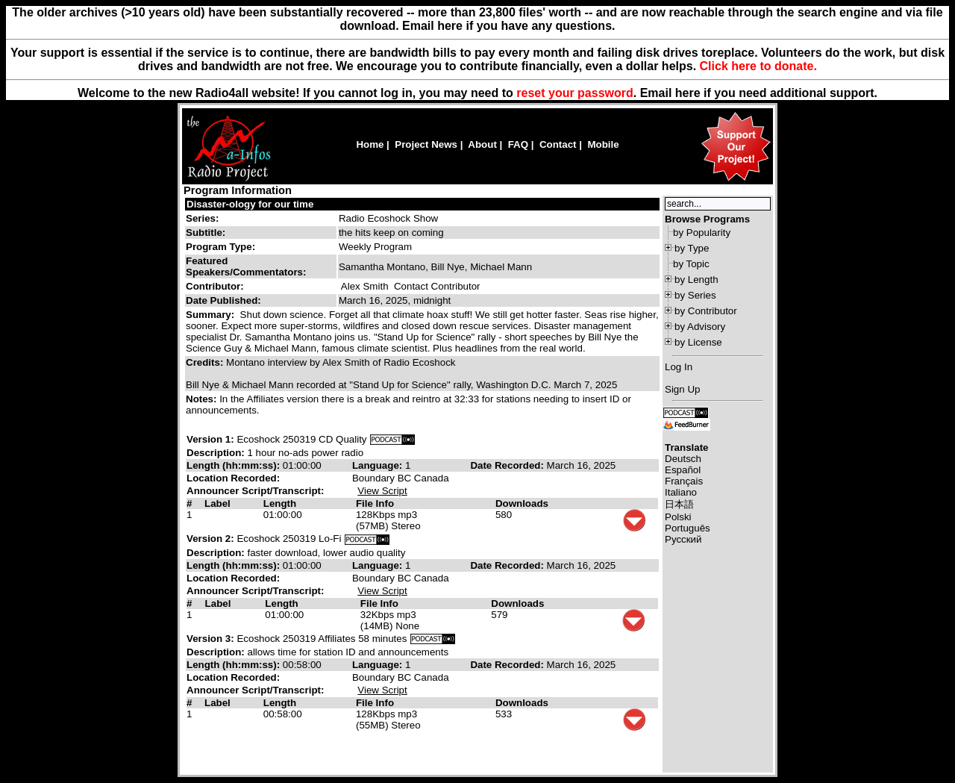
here (688, 93)
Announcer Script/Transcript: (255, 490)
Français (684, 481)
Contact (558, 144)
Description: (217, 452)
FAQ (518, 144)
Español (683, 469)
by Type (691, 248)
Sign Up (682, 389)
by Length (696, 279)
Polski (678, 516)
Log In (678, 366)
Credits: (206, 362)
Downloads (521, 503)
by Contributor (705, 310)
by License (698, 342)
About (482, 144)
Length (279, 503)
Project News (426, 144)
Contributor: (215, 286)
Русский (683, 539)
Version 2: (210, 538)
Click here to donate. (758, 66)
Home (369, 144)
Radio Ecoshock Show (388, 218)
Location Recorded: (233, 478)
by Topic (691, 263)
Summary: (211, 314)
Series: (202, 218)
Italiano (681, 492)
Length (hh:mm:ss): (235, 465)
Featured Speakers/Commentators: (246, 266)
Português (687, 528)
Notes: (202, 399)
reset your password (574, 93)
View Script (382, 490)
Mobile (603, 144)
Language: (378, 465)
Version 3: (210, 638)
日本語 (679, 504)
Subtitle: (205, 232)
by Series (695, 295)
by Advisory (699, 326)
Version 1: (210, 439)
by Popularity (701, 232)
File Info (375, 503)
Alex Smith (365, 286)
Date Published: (223, 300)
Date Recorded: (508, 465)
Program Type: (220, 246)
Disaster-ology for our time (250, 204)
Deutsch (683, 458)
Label (217, 503)
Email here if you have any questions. (508, 25)
